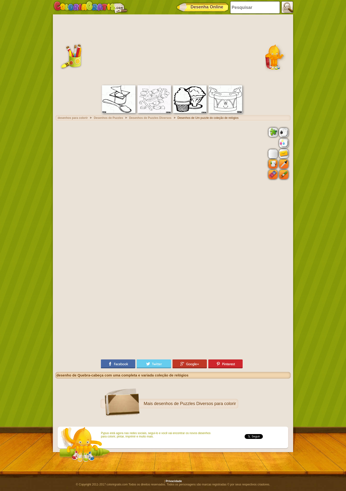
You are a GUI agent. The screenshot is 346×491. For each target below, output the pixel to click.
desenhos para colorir (73, 118)
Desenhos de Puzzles (108, 118)
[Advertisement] (173, 49)
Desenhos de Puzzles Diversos (150, 118)
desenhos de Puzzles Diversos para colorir (195, 403)
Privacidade (174, 481)
